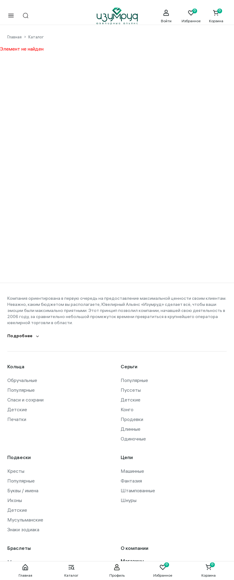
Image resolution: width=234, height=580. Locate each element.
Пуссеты (131, 390)
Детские (17, 409)
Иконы (14, 500)
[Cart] (216, 16)
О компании (134, 548)
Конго (127, 409)
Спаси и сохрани (25, 400)
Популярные (21, 390)
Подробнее (20, 336)
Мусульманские (25, 520)
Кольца (15, 367)
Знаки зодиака (23, 529)
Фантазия (131, 481)
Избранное (162, 571)
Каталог (71, 571)
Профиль (117, 571)
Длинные (130, 429)
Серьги (129, 367)
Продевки (132, 419)
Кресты (15, 471)
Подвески (19, 458)
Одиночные (133, 439)
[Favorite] (191, 16)
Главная (25, 571)
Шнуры (128, 500)
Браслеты (19, 548)
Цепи (127, 458)
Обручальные (22, 380)
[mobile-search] (25, 16)
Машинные (132, 471)
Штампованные (138, 490)
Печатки (16, 419)
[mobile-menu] (11, 16)
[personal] (166, 16)
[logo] (117, 16)
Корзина (208, 571)
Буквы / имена (22, 490)
